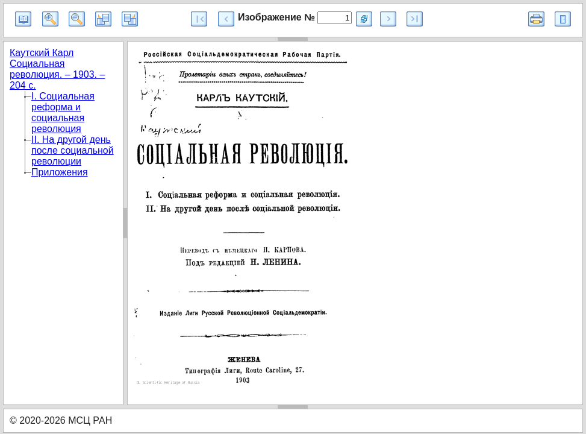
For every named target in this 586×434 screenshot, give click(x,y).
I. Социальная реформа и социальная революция (63, 112)
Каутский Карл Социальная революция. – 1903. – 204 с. (57, 69)
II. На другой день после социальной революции (72, 150)
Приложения (59, 172)
